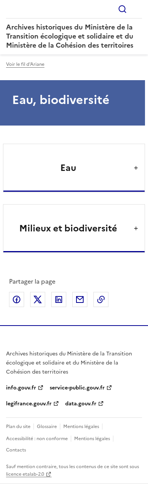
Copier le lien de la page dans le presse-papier (100, 299)
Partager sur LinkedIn (58, 299)
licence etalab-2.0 (25, 474)
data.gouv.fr (80, 404)
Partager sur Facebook (16, 299)
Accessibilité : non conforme (37, 438)
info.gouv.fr (21, 388)
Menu (137, 9)
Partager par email (79, 299)
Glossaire (47, 426)
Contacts (16, 450)
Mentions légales (81, 426)
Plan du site (18, 426)
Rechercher (122, 9)
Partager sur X (37, 299)
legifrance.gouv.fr (29, 404)
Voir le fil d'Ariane (25, 64)
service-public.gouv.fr (77, 388)
